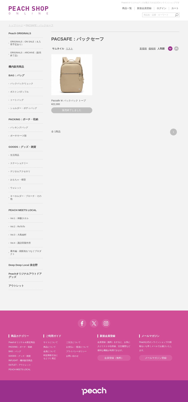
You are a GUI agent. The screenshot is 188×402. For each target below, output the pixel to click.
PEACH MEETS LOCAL (23, 210)
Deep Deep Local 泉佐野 (23, 264)
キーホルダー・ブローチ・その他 (25, 197)
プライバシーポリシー (76, 351)
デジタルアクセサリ (20, 171)
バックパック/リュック (21, 83)
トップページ (16, 25)
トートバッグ (17, 100)
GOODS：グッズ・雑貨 (22, 146)
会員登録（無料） (114, 358)
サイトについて (50, 342)
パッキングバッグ (19, 127)
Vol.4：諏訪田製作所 (20, 243)
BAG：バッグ (16, 75)
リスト (69, 48)
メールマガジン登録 (155, 358)
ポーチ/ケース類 (18, 135)
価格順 (152, 48)
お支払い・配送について (77, 347)
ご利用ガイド (53, 335)
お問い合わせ (72, 356)
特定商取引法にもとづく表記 (50, 357)
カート (175, 8)
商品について (49, 347)
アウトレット (16, 285)
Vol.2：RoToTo (17, 226)
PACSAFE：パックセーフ (39, 25)
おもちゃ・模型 (18, 179)
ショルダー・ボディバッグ (23, 108)
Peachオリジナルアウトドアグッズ (25, 275)
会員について (49, 351)
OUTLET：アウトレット (20, 365)
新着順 (143, 48)
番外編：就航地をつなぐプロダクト (25, 252)
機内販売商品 (16, 66)
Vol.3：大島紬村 (18, 234)
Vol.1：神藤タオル (19, 218)
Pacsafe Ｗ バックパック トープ (68, 100)
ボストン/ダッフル (19, 91)
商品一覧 (127, 8)
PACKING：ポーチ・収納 (23, 119)
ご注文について (73, 342)
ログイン (161, 8)
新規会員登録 (144, 8)
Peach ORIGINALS (20, 33)
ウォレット (15, 188)
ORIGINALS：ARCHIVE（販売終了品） (25, 54)
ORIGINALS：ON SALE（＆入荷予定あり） (25, 43)
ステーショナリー (19, 163)
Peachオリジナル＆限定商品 (22, 342)
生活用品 (14, 155)
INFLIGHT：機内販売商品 (20, 360)
